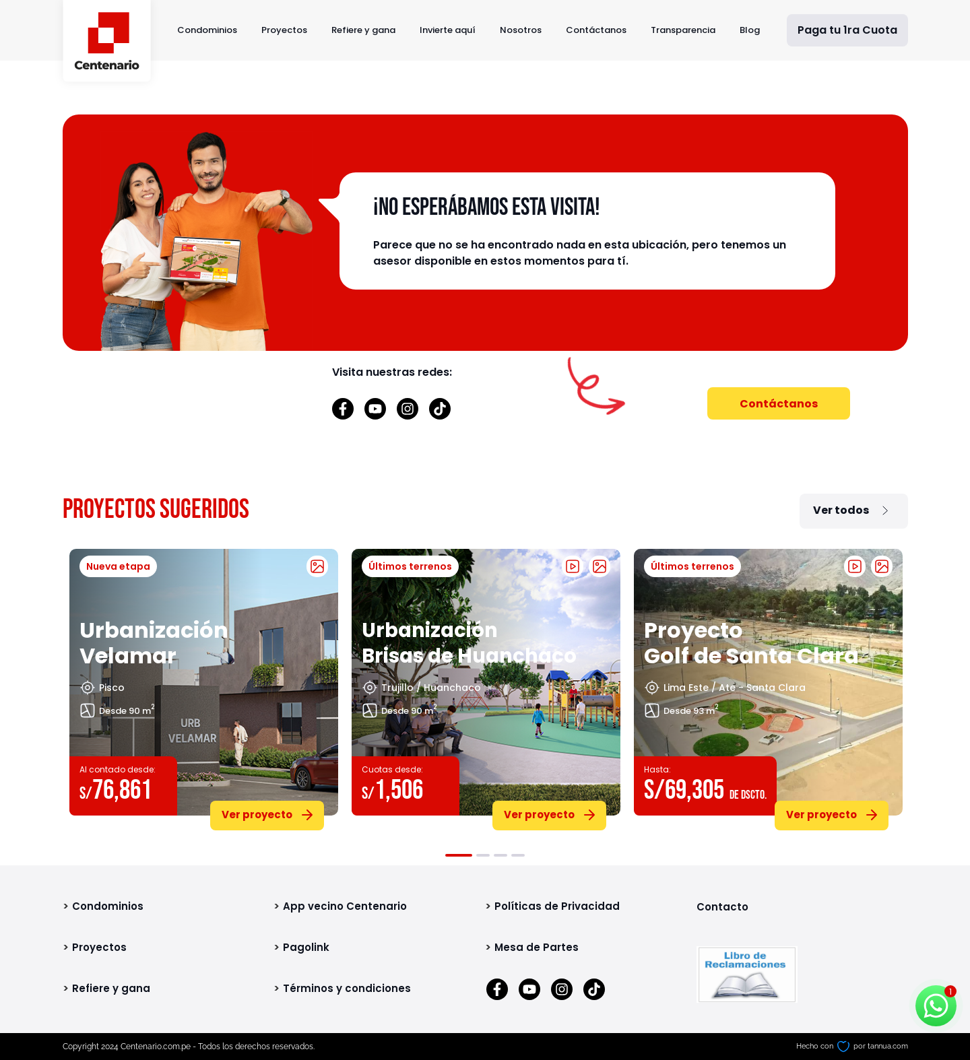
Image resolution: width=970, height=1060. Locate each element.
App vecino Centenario (345, 906)
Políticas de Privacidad (557, 906)
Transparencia (683, 30)
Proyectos (284, 30)
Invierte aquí (448, 30)
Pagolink (306, 947)
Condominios (207, 30)
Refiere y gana (363, 30)
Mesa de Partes (536, 947)
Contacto (722, 907)
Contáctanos (596, 30)
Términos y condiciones (347, 988)
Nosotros (521, 30)
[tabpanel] (204, 687)
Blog (750, 30)
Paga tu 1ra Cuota (847, 30)
